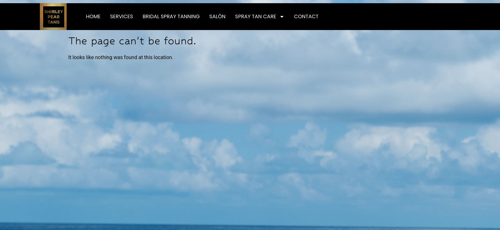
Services (121, 16)
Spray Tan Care (259, 16)
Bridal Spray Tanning (171, 16)
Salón (217, 16)
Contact (306, 16)
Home (93, 16)
